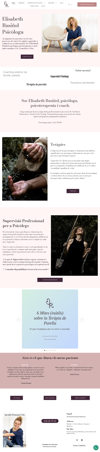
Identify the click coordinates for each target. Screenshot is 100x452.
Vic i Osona (17, 399)
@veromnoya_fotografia (49, 447)
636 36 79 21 (50, 421)
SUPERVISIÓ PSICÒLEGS (34, 3)
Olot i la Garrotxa (50, 399)
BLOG (43, 6)
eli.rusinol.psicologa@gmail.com (76, 416)
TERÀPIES (51, 3)
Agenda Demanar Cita (87, 4)
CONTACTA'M (34, 6)
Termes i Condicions (79, 445)
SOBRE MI (21, 3)
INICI (13, 3)
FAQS (61, 3)
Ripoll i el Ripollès (80, 399)
